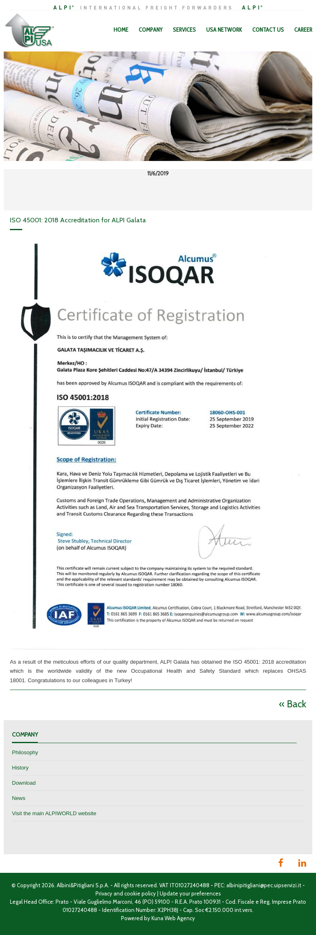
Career (303, 29)
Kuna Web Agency (173, 918)
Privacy (103, 893)
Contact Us (268, 29)
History (20, 768)
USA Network (224, 29)
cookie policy (140, 893)
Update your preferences (190, 893)
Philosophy (25, 752)
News (19, 798)
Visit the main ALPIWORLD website (54, 813)
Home (121, 29)
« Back (292, 704)
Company (151, 29)
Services (184, 29)
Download (24, 783)
